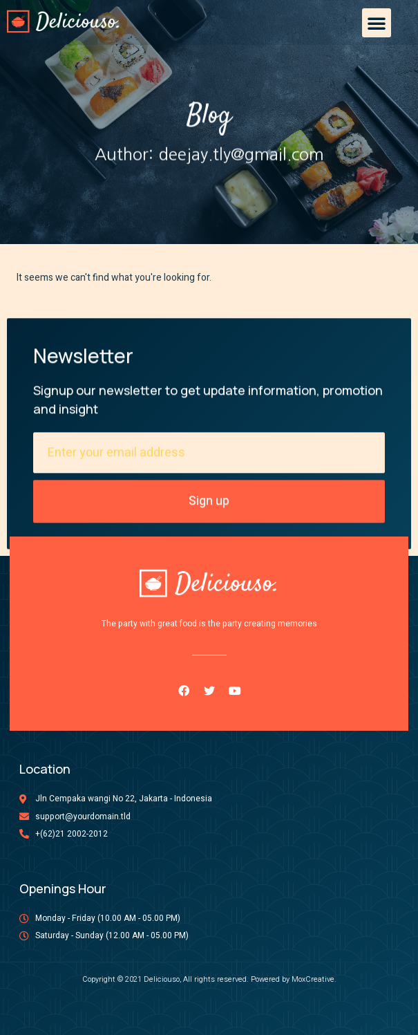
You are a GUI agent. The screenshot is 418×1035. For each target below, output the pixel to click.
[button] (376, 22)
